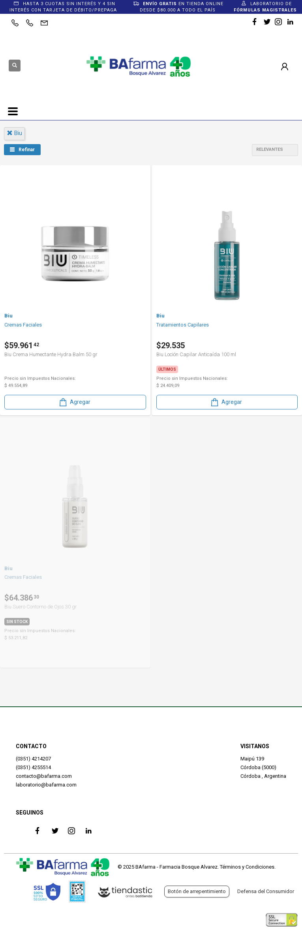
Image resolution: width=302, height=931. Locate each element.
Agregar (74, 402)
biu (14, 133)
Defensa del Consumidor (265, 891)
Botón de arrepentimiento (197, 891)
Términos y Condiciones (247, 867)
